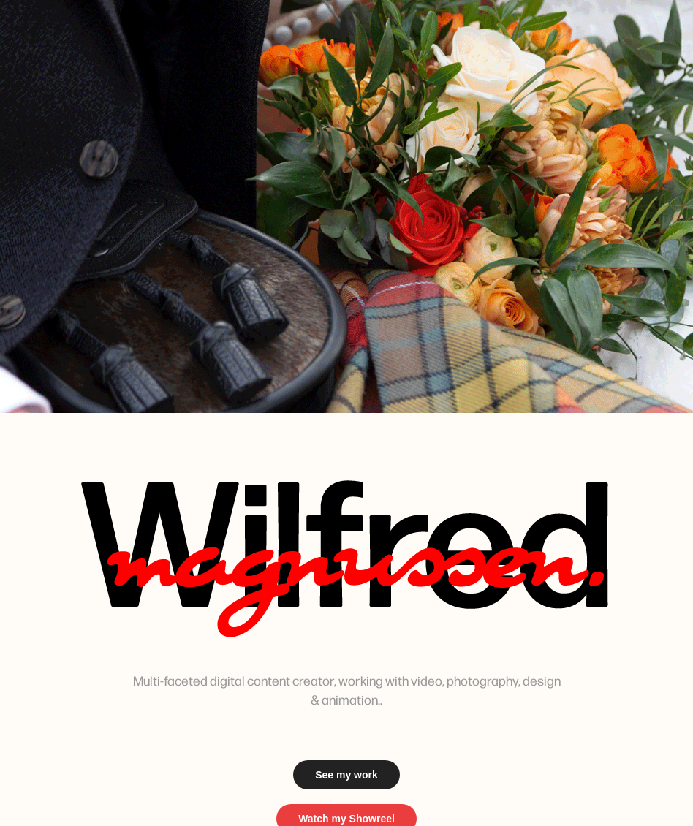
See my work (346, 775)
